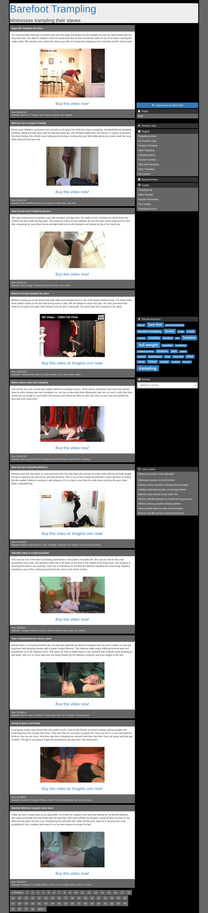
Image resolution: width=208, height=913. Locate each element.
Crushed (46, 715)
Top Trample (144, 204)
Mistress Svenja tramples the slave (30, 293)
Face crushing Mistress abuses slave (31, 638)
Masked (58, 630)
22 (33, 898)
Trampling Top (145, 190)
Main (140, 116)
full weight (148, 345)
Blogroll (143, 131)
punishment (155, 356)
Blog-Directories (148, 179)
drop (74, 203)
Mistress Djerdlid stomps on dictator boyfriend (161, 513)
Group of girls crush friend (25, 723)
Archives (144, 379)
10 (76, 892)
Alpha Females (145, 194)
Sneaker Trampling (147, 145)
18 (128, 892)
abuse (141, 325)
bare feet (54, 285)
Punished (58, 800)
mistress (162, 351)
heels (71, 374)
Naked (73, 885)
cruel (180, 331)
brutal (169, 331)
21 (26, 898)
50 (99, 903)
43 (52, 903)
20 (19, 898)
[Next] (41, 909)
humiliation (181, 345)
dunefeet (167, 338)
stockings (55, 115)
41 (39, 903)
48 (85, 903)
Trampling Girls (27, 374)
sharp (65, 374)
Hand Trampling (146, 150)
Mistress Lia (39, 203)
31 (92, 898)
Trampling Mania (146, 155)
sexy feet (178, 356)
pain (62, 115)
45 (66, 903)
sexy (167, 356)
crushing (154, 338)
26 (59, 898)
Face (45, 545)
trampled (176, 362)
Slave (23, 459)
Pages (143, 111)
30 (85, 898)
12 (89, 892)
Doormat (89, 545)
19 (13, 898)
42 (46, 903)
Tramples (34, 115)
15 (109, 892)
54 (125, 903)
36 (125, 898)
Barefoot (76, 459)
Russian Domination (148, 199)
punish (141, 356)
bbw (22, 203)
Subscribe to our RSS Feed (167, 105)
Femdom (38, 459)
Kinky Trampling (146, 169)
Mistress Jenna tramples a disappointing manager (163, 485)
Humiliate (65, 885)
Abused (86, 715)
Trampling (37, 285)
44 (59, 903)
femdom (189, 337)
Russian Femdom (147, 159)
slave (41, 115)
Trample (57, 203)
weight (77, 374)
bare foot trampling (174, 325)
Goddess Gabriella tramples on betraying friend (162, 489)
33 (105, 898)
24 (46, 898)
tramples (187, 362)
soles (61, 285)
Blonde (24, 715)
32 (99, 898)
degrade (68, 115)
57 (26, 909)
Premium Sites (147, 125)
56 (19, 909)
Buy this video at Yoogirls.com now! (72, 363)
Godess (50, 630)
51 (105, 903)
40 (33, 903)
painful (183, 351)
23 (39, 898)
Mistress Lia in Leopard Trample (28, 123)
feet (177, 338)
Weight (38, 885)
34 (112, 898)
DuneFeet (25, 800)
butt (69, 203)
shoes (47, 115)
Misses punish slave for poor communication (160, 508)
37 (13, 903)
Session (46, 285)
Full (32, 885)
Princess (42, 630)
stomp (141, 361)
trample (53, 374)
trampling (29, 203)
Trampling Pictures (147, 208)
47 (79, 903)
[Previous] (17, 892)
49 (92, 903)
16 (115, 892)
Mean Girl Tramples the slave (27, 28)
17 (122, 892)
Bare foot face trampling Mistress (29, 467)
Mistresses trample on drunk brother (156, 480)
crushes (141, 338)
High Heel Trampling (148, 164)
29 (79, 898)
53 (118, 903)
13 (95, 892)
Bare (54, 715)
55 (13, 909)
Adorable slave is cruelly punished (30, 553)
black (64, 203)
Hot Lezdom (144, 174)
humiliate (167, 345)
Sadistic (82, 630)
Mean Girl (25, 115)
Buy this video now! (72, 103)
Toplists (143, 185)
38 (19, 903)
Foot (54, 459)
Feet (70, 459)
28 (72, 898)
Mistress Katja (27, 545)
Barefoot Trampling (53, 8)
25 (52, 898)
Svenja (29, 285)
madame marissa (145, 351)
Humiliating (68, 800)
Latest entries (146, 469)
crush (190, 331)
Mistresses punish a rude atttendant (156, 474)
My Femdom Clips (147, 141)
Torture (79, 715)
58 (33, 909)
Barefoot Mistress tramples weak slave (32, 808)
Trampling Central (147, 136)
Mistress (38, 374)
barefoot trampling (149, 331)
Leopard (49, 203)
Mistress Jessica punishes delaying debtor (159, 503)
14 (102, 892)
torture (152, 361)
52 (112, 903)
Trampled (25, 630)
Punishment (62, 459)
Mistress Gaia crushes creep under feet (158, 494)
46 (72, 903)
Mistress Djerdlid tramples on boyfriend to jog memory (165, 499)
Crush (57, 885)
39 (26, 903)
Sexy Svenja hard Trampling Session (31, 211)
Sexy (23, 285)
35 (118, 898)
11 (82, 892)
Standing (47, 459)
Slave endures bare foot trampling (29, 382)
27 (66, 898)
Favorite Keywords (149, 319)
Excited (30, 459)
